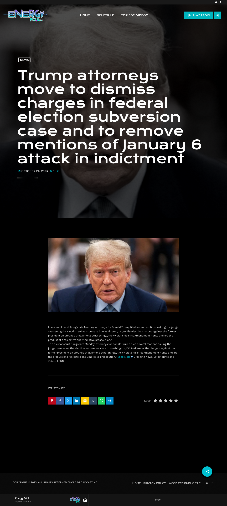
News (24, 60)
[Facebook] (220, 2)
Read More (123, 357)
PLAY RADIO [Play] (198, 15)
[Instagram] (216, 2)
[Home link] (25, 15)
